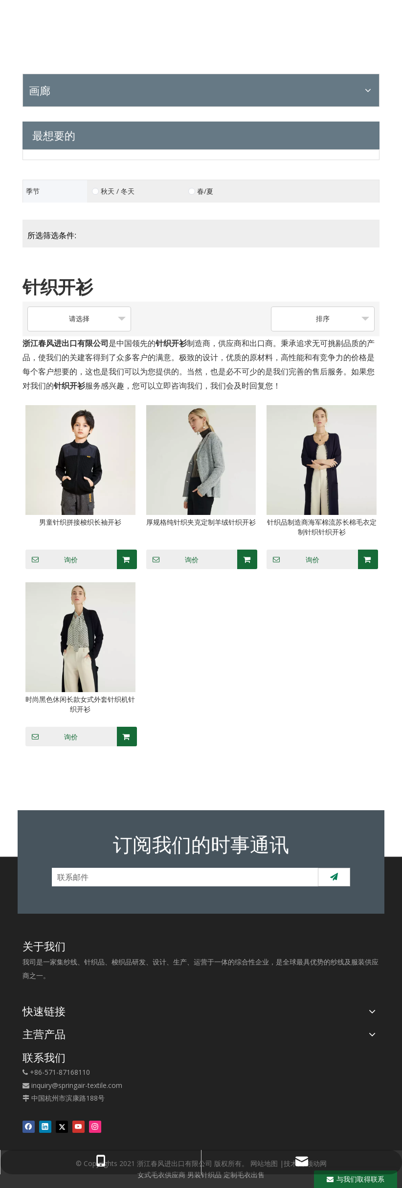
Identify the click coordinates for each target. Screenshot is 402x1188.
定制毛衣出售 (244, 1174)
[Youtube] (78, 1126)
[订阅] (334, 877)
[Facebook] (28, 1126)
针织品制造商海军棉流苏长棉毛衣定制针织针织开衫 (322, 526)
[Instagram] (95, 1126)
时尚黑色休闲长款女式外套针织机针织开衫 (80, 704)
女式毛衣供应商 (161, 1174)
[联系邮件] (182, 877)
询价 (51, 559)
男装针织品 (204, 1174)
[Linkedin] (45, 1126)
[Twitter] (62, 1126)
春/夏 (205, 191)
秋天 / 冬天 (117, 191)
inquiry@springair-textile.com (76, 1085)
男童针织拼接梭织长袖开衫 (80, 522)
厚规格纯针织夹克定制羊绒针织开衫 (201, 522)
